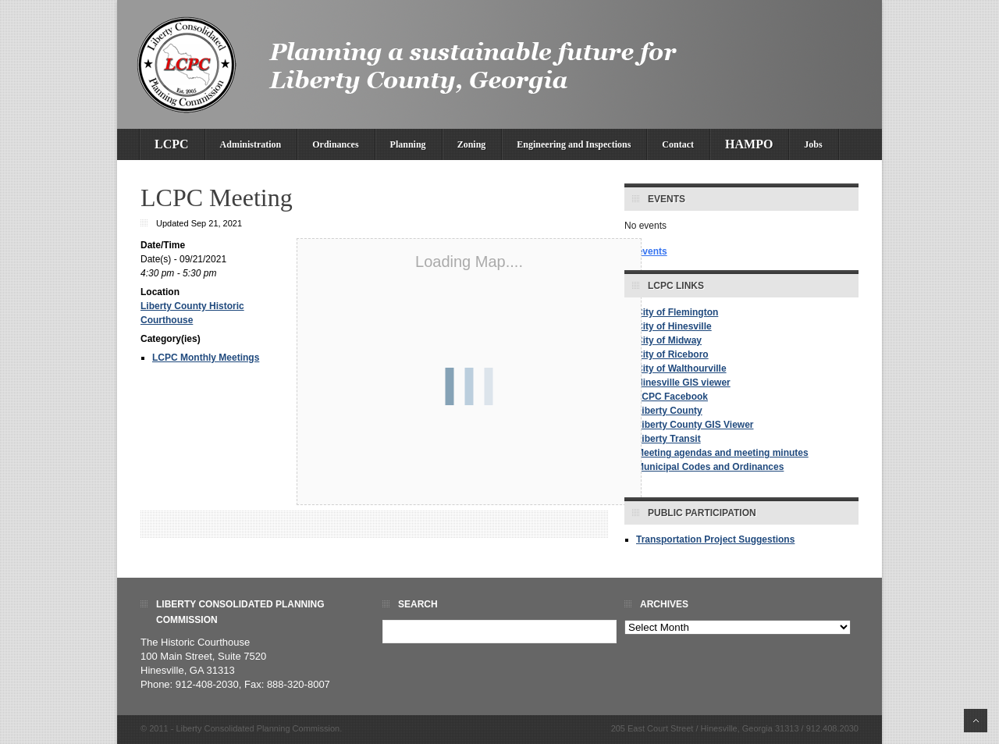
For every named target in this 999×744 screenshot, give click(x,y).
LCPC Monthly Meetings (205, 357)
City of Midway (669, 340)
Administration (251, 144)
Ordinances (335, 144)
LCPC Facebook (672, 396)
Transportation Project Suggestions (715, 539)
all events (645, 251)
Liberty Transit (668, 438)
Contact (678, 144)
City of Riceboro (672, 354)
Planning (408, 144)
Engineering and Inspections (574, 144)
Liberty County (669, 410)
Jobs (813, 144)
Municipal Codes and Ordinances (710, 466)
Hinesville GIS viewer (683, 382)
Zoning (471, 144)
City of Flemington (677, 312)
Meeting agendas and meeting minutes (722, 452)
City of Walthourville (681, 368)
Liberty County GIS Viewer (694, 424)
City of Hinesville (674, 326)
